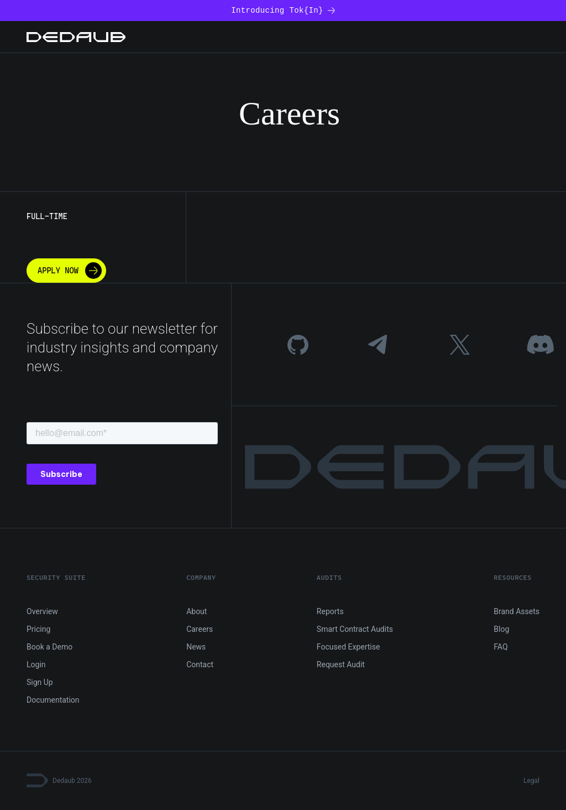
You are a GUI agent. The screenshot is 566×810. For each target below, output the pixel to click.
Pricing (38, 629)
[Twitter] (460, 345)
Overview (42, 611)
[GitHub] (298, 345)
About (196, 611)
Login (36, 664)
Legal (531, 781)
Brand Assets (516, 611)
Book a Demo (49, 646)
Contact (199, 664)
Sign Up (40, 682)
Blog (501, 629)
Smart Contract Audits (355, 629)
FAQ (500, 646)
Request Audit (341, 664)
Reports (330, 611)
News (196, 646)
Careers (199, 629)
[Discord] (540, 345)
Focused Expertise (348, 646)
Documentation (53, 699)
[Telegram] (379, 345)
